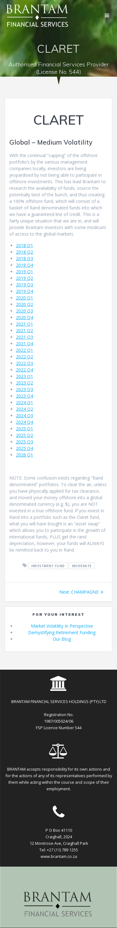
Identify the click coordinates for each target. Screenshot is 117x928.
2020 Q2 (24, 304)
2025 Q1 (24, 429)
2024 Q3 (24, 416)
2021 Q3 (24, 337)
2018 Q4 (24, 265)
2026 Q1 (24, 455)
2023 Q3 (24, 389)
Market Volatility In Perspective (62, 626)
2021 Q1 (24, 324)
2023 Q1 (24, 376)
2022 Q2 (24, 357)
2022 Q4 (24, 370)
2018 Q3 (24, 258)
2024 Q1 (24, 402)
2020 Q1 (24, 298)
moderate (82, 565)
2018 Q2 (24, 252)
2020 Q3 (24, 311)
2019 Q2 (24, 278)
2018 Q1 (24, 245)
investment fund (48, 565)
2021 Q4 (24, 344)
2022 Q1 (24, 350)
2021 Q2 (24, 330)
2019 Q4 (24, 291)
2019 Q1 (24, 272)
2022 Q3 (24, 363)
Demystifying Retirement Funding (61, 632)
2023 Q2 (24, 383)
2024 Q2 (24, 409)
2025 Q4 (24, 448)
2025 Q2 (24, 435)
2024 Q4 (24, 422)
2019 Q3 (24, 285)
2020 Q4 (24, 317)
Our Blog (62, 639)
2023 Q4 (24, 396)
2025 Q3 (24, 442)
